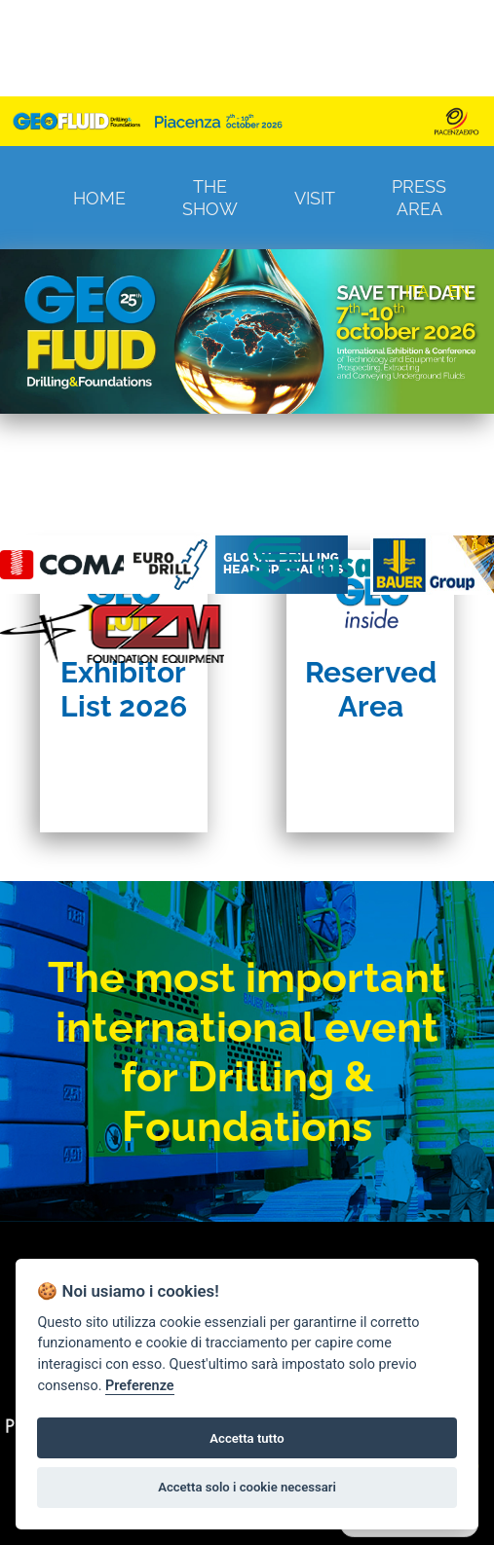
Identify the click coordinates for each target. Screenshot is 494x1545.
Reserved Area (371, 689)
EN (459, 291)
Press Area (419, 197)
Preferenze (139, 1386)
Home (99, 198)
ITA (417, 291)
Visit (314, 198)
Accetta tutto (246, 1438)
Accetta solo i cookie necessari (247, 1487)
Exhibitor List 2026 (123, 689)
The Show (210, 197)
